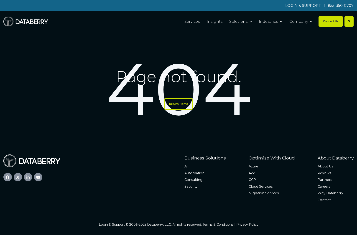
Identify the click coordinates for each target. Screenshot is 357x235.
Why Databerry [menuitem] (330, 193)
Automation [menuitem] (194, 173)
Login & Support (112, 224)
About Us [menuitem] (325, 166)
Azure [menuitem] (253, 166)
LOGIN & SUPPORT (303, 5)
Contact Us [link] (331, 21)
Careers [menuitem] (324, 186)
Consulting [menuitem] (193, 180)
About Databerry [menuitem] (336, 158)
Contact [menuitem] (324, 200)
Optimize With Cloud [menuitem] (272, 158)
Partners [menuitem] (325, 180)
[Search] (349, 21)
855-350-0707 (341, 5)
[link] (25, 21)
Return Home (178, 104)
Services (192, 21)
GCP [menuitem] (252, 180)
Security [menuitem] (190, 186)
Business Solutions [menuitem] (205, 158)
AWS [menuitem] (252, 173)
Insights (214, 21)
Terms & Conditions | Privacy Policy (230, 224)
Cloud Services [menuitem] (261, 186)
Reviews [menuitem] (324, 173)
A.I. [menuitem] (186, 166)
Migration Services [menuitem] (264, 193)
